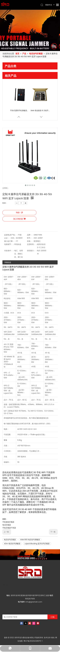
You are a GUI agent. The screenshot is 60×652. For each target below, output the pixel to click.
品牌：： (30, 235)
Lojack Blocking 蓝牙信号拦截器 (37, 543)
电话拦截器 (6, 525)
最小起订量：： (10, 241)
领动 (52, 637)
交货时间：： (32, 244)
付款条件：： (9, 250)
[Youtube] (29, 623)
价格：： (30, 241)
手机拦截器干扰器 (9, 528)
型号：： (30, 238)
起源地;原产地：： (11, 235)
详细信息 (7, 262)
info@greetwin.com (34, 602)
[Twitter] (25, 623)
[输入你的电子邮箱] (24, 617)
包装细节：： (9, 244)
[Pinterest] (37, 623)
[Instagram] (33, 623)
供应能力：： (32, 250)
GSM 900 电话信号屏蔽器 (30, 539)
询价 (19, 212)
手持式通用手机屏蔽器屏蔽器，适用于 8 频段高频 (19, 110)
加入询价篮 (19, 218)
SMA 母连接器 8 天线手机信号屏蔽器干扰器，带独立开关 (40, 110)
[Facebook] (21, 623)
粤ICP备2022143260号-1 (32, 641)
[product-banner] (30, 554)
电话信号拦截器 (10, 539)
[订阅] (52, 616)
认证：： (7, 238)
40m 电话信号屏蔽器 (12, 543)
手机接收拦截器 (8, 522)
